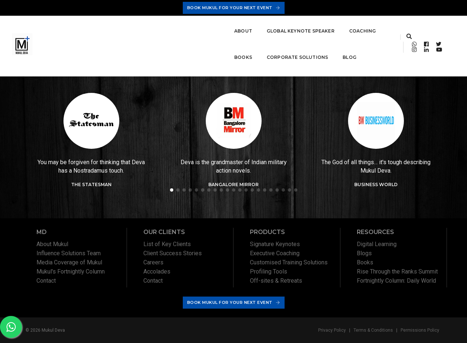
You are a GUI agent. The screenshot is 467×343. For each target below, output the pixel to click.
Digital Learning (377, 244)
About (76, 26)
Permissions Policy (420, 330)
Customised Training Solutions (289, 262)
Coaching (195, 26)
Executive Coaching (275, 253)
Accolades (156, 271)
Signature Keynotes (275, 244)
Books (232, 26)
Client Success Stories (172, 253)
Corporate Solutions (286, 26)
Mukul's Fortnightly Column (70, 271)
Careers (153, 262)
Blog (74, 52)
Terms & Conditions (373, 330)
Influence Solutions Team (68, 253)
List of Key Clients (167, 244)
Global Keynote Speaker (133, 26)
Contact (46, 280)
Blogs (364, 253)
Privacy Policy (332, 330)
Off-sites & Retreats (276, 280)
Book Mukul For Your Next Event (233, 7)
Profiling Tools (268, 271)
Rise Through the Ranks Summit (397, 271)
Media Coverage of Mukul (69, 262)
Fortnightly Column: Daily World (396, 280)
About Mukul (52, 244)
